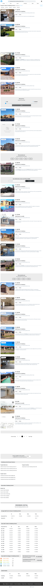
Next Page (30, 436)
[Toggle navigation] (41, 1)
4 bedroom (18, 7)
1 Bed (17, 158)
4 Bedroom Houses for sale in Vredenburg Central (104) (9, 470)
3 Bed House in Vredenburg (28, 15)
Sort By (5, 3)
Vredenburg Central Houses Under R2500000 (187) (8, 479)
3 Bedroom (14, 7)
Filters (38, 3)
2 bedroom (10, 7)
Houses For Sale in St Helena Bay (5, 493)
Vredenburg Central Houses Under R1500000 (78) (8, 475)
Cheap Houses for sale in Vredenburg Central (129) (29, 466)
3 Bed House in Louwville (28, 220)
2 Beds (21, 158)
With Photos (2, 7)
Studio (12, 158)
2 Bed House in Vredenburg (28, 250)
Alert (10, 586)
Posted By (25, 3)
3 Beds (26, 158)
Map (41, 5)
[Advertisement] (21, 45)
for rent (21, 5)
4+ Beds (30, 158)
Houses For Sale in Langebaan (5, 495)
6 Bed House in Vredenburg (28, 377)
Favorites (32, 586)
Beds (32, 3)
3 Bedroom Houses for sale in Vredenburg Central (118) (9, 468)
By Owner (6, 7)
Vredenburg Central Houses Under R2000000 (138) (8, 477)
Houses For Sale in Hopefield (5, 490)
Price (10, 3)
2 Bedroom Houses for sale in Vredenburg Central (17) (8, 466)
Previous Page (13, 436)
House (18, 3)
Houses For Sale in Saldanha (5, 497)
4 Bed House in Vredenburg (28, 30)
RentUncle (1, 1)
